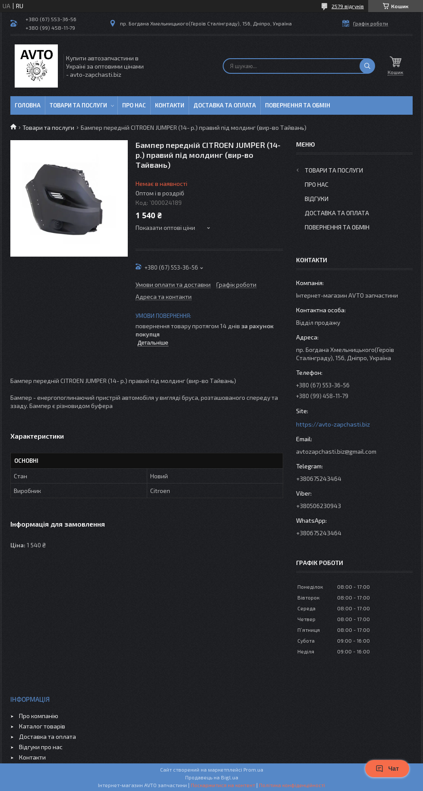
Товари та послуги (78, 105)
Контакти (169, 105)
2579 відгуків (347, 6)
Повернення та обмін (297, 105)
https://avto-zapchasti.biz (333, 424)
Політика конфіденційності (292, 785)
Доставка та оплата (224, 105)
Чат (387, 768)
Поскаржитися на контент (223, 785)
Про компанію (38, 715)
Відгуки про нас (41, 746)
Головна (28, 105)
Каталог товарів (42, 726)
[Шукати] (367, 66)
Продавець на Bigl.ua (211, 777)
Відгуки (316, 198)
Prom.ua (253, 769)
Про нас (134, 105)
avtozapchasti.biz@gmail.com (336, 451)
